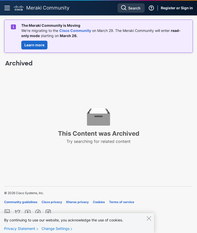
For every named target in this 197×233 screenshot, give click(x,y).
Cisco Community (75, 30)
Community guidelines (20, 202)
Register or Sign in (177, 8)
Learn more (34, 45)
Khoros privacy (77, 202)
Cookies (99, 202)
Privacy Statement (19, 228)
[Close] (148, 218)
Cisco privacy (52, 202)
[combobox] (131, 8)
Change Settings (56, 228)
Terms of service (121, 202)
